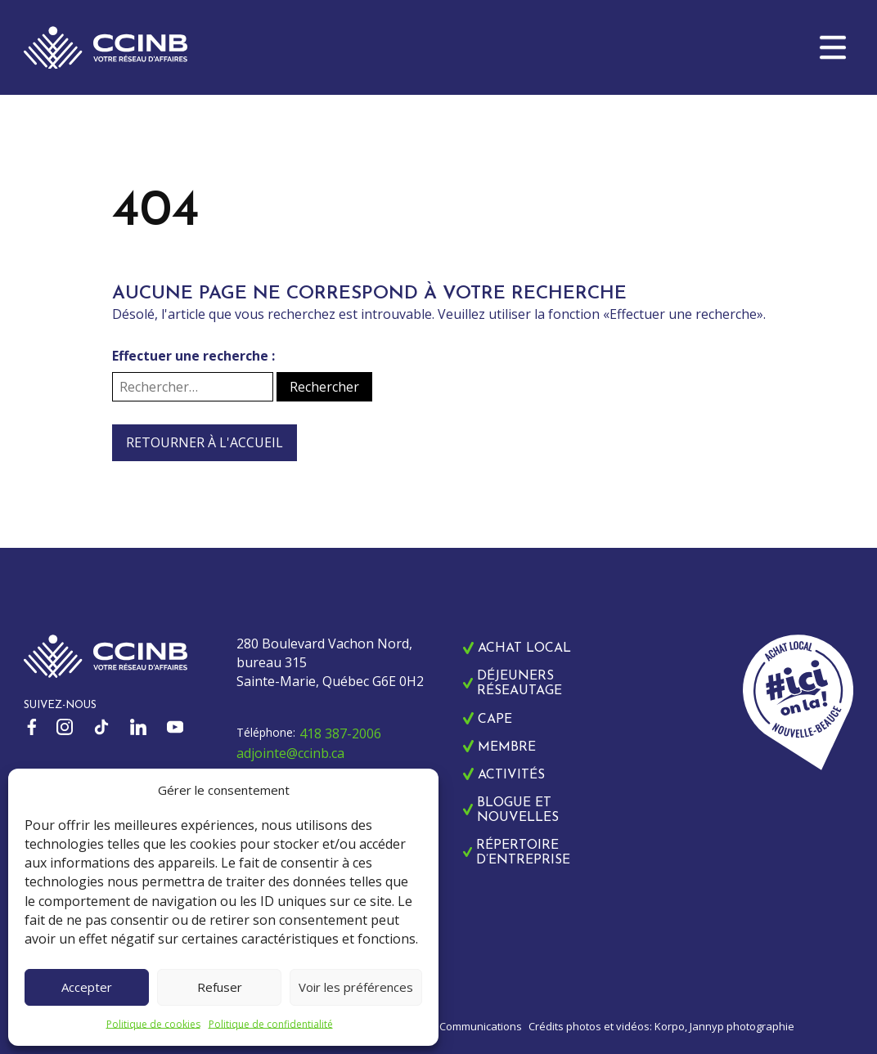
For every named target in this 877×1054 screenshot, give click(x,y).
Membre (507, 747)
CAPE (495, 719)
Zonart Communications (462, 1026)
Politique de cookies (153, 1024)
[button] (832, 47)
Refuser (219, 987)
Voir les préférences (356, 987)
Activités (511, 775)
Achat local (524, 648)
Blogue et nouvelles (518, 810)
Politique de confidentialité (271, 1024)
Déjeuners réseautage (519, 683)
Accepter (86, 987)
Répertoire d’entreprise (523, 853)
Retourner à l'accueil (204, 442)
